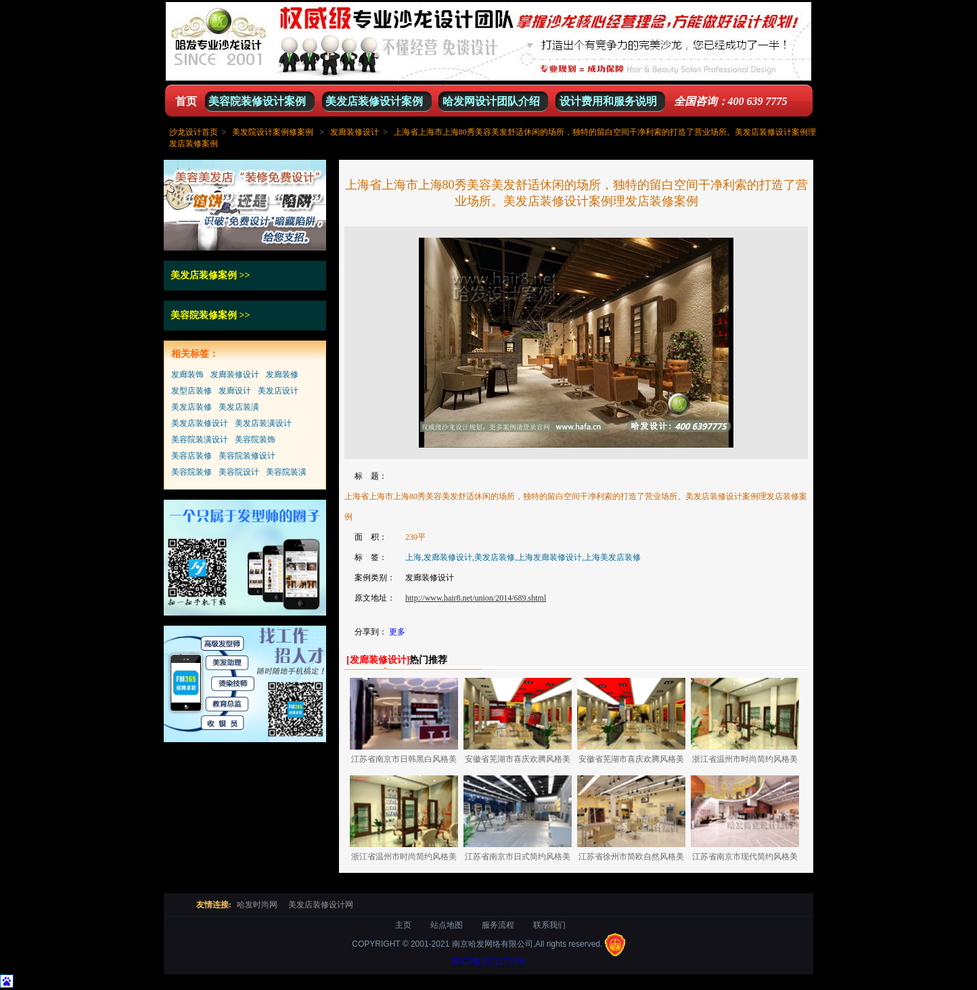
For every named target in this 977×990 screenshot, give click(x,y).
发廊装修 (282, 374)
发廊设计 (235, 390)
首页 (186, 101)
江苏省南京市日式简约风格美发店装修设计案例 (517, 859)
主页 (403, 925)
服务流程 (498, 925)
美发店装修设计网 (320, 904)
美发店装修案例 (204, 275)
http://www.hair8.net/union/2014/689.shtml (475, 598)
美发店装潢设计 (263, 423)
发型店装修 (191, 390)
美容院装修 (191, 472)
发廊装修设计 (354, 132)
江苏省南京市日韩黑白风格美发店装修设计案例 (404, 761)
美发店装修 (191, 407)
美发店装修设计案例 (374, 101)
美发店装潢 (239, 407)
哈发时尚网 (257, 904)
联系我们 (549, 925)
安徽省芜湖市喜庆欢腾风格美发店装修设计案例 (517, 761)
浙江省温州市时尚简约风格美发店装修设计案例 (745, 761)
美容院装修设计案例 (257, 101)
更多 (397, 632)
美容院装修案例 (204, 315)
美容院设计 (239, 472)
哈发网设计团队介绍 (491, 101)
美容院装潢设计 (199, 439)
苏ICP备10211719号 (488, 961)
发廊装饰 (187, 374)
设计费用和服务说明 (608, 101)
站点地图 (446, 925)
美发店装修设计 (199, 423)
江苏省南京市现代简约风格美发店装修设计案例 (745, 859)
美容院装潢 (286, 472)
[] (377, 660)
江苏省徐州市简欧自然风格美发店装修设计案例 (631, 859)
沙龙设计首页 (193, 132)
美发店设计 (278, 390)
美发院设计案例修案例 (272, 132)
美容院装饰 (255, 439)
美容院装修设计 (247, 455)
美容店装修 (191, 455)
